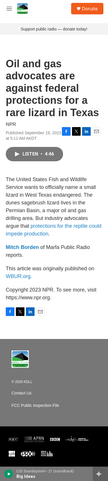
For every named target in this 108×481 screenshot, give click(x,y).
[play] (8, 474)
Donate (90, 8)
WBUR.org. (19, 276)
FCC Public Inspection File (35, 405)
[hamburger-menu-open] (9, 8)
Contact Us (21, 393)
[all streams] (100, 474)
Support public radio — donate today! (54, 29)
